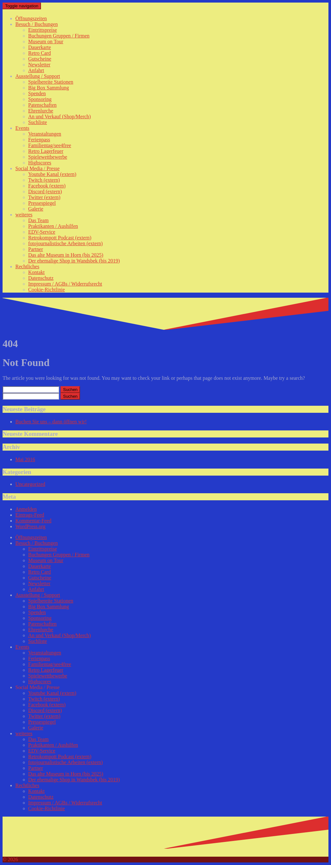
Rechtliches (27, 266)
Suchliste (37, 122)
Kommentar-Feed (33, 520)
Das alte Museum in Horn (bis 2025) (65, 255)
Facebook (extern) (47, 185)
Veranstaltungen (44, 134)
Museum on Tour (45, 41)
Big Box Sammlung (48, 87)
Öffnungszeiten (31, 18)
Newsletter (39, 64)
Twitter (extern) (44, 197)
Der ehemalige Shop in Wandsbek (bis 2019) (74, 260)
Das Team (38, 220)
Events (22, 128)
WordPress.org (30, 526)
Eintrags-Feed (29, 515)
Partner (35, 249)
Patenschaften (42, 105)
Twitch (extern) (44, 180)
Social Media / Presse (37, 168)
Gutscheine (39, 59)
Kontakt (36, 272)
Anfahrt (36, 70)
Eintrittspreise (42, 30)
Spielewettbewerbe (47, 157)
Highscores (39, 162)
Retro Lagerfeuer (45, 151)
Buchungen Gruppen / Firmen (59, 35)
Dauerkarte (39, 47)
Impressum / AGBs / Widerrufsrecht (65, 284)
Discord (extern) (45, 191)
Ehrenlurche (40, 110)
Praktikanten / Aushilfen (53, 226)
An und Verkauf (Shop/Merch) (59, 116)
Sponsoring (40, 99)
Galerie (35, 209)
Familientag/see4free (49, 145)
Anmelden (26, 509)
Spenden (37, 93)
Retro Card (39, 53)
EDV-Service (41, 232)
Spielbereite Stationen (50, 82)
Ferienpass (39, 139)
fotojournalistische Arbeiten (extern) (65, 243)
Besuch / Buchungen (36, 24)
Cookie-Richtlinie (46, 289)
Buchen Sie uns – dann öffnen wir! (51, 421)
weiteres (23, 214)
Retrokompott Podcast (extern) (59, 237)
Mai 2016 (25, 459)
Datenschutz (40, 278)
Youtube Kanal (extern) (52, 174)
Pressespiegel (42, 203)
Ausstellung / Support (37, 76)
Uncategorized (30, 484)
